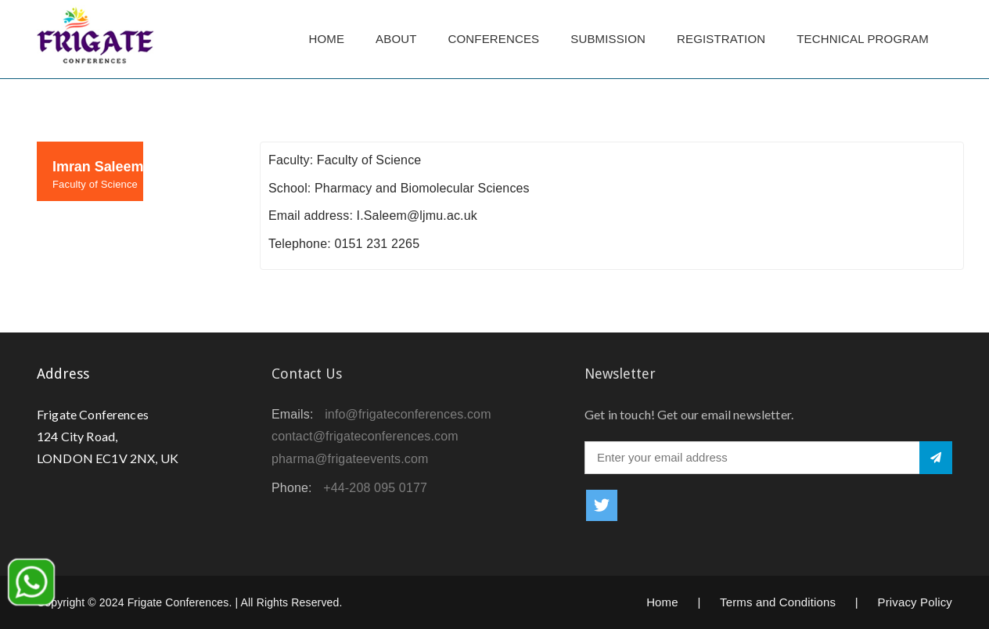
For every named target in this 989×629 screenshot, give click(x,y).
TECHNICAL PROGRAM (867, 38)
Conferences (494, 38)
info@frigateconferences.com (408, 414)
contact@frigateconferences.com (365, 436)
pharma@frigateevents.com (350, 458)
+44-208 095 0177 (375, 487)
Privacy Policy (914, 602)
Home (326, 38)
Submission (608, 38)
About (396, 38)
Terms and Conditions (778, 602)
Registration (721, 38)
